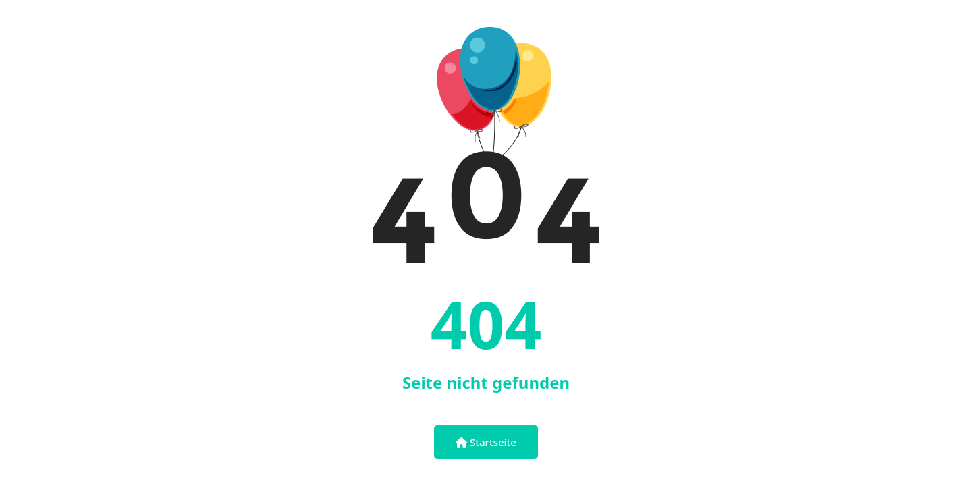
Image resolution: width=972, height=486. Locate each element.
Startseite (486, 442)
